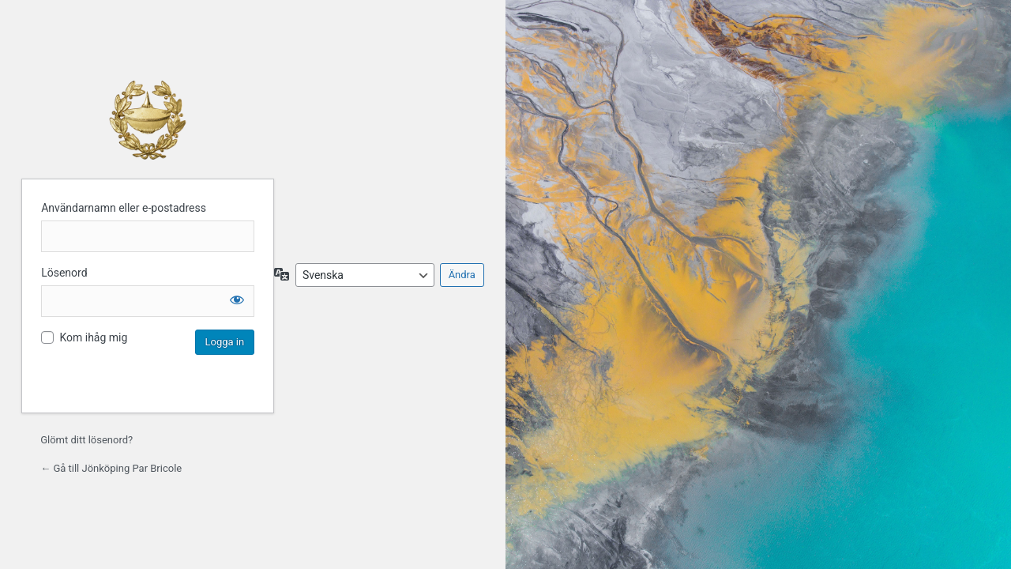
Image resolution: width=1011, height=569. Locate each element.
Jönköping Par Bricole (147, 120)
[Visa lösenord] (237, 299)
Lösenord (64, 272)
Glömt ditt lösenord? (86, 440)
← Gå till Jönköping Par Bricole (111, 468)
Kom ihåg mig (93, 337)
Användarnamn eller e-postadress (123, 208)
